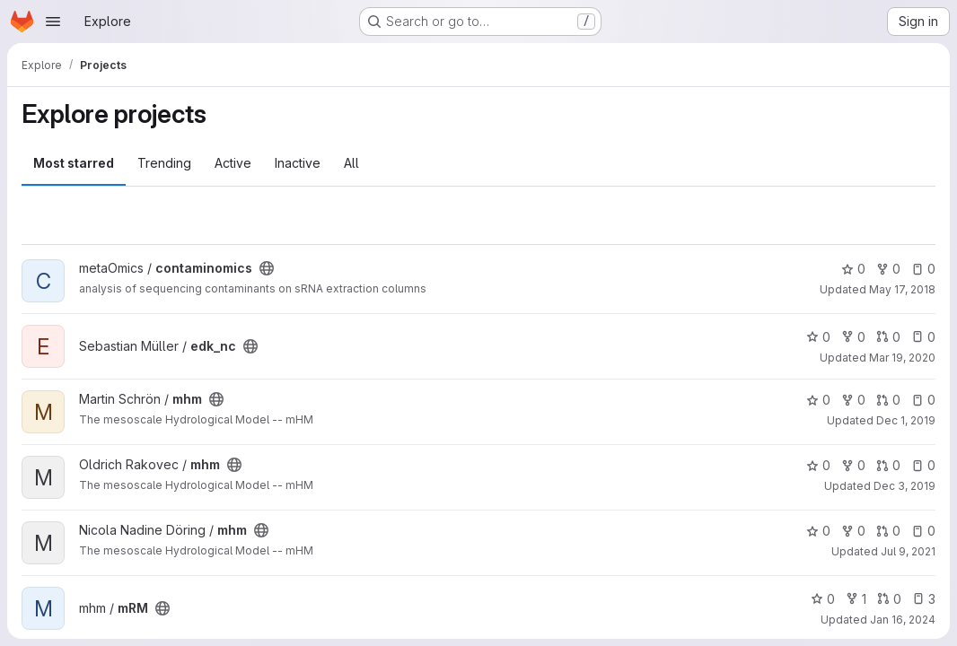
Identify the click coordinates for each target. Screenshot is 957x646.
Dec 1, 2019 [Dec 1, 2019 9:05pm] (905, 420)
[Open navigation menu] (53, 21)
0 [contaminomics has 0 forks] (888, 268)
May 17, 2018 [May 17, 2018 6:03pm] (902, 289)
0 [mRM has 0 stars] (823, 599)
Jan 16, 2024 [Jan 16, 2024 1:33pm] (902, 619)
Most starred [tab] (73, 162)
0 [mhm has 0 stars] (818, 399)
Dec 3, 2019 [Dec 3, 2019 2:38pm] (904, 486)
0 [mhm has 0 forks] (853, 399)
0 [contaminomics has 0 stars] (853, 268)
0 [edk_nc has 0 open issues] (923, 337)
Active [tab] (233, 162)
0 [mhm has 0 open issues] (923, 399)
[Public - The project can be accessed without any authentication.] (266, 268)
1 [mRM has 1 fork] (856, 599)
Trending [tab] (164, 162)
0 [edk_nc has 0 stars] (818, 337)
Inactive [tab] (297, 162)
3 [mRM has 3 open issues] (923, 599)
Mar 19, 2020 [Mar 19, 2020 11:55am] (902, 357)
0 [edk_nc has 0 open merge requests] (888, 337)
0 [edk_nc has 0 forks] (853, 337)
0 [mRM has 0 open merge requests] (889, 599)
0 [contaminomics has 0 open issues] (923, 268)
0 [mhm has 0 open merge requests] (888, 399)
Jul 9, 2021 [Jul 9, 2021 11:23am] (908, 551)
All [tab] (351, 162)
